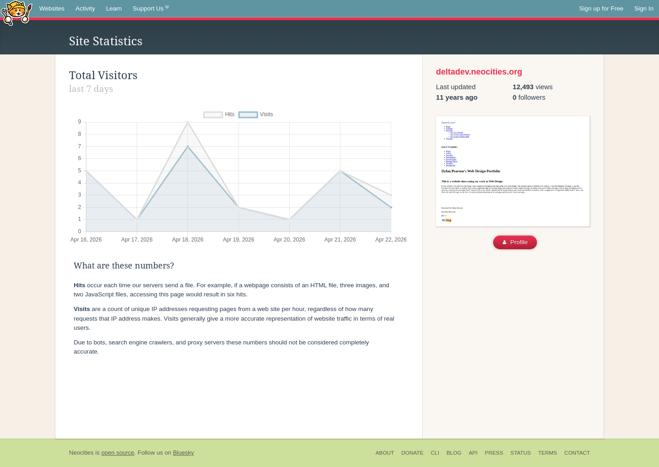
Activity (85, 8)
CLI (435, 453)
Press (494, 453)
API (473, 453)
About (385, 453)
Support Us (151, 8)
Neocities (81, 452)
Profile (515, 242)
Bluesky (183, 452)
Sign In (644, 8)
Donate (412, 453)
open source (117, 452)
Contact (577, 453)
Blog (454, 453)
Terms (547, 453)
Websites (51, 8)
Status (520, 453)
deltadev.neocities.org (479, 71)
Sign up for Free (601, 8)
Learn (114, 8)
